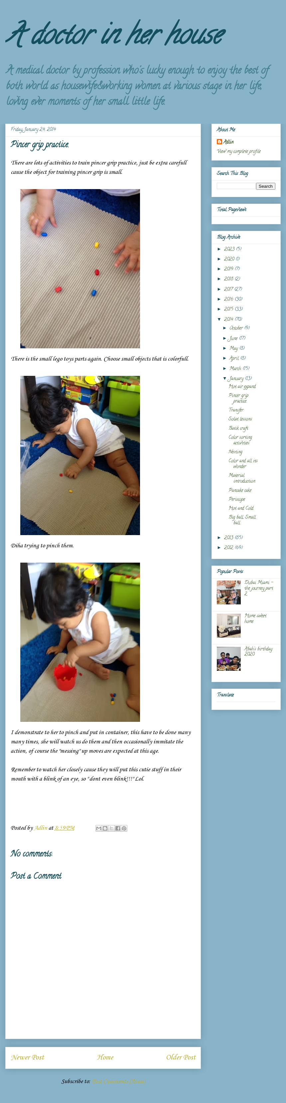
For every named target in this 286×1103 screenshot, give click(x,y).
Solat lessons (240, 419)
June (234, 338)
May (234, 348)
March (235, 369)
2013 (229, 538)
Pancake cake (239, 490)
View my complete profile (239, 151)
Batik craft (238, 428)
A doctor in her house (113, 37)
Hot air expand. (242, 386)
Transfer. (236, 410)
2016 (229, 299)
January (237, 379)
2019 (229, 269)
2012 (229, 548)
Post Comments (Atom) (118, 1081)
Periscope (236, 499)
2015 (229, 309)
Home (105, 1057)
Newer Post (27, 1057)
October (236, 328)
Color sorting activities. (240, 440)
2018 (229, 279)
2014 (229, 319)
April (234, 358)
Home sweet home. (255, 619)
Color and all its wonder (243, 464)
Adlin (228, 142)
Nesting (235, 452)
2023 (230, 249)
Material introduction (241, 478)
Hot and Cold (240, 508)
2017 (229, 289)
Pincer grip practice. (238, 398)
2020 (229, 259)
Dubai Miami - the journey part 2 (258, 589)
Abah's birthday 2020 (258, 652)
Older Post (181, 1057)
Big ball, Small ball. (242, 520)
